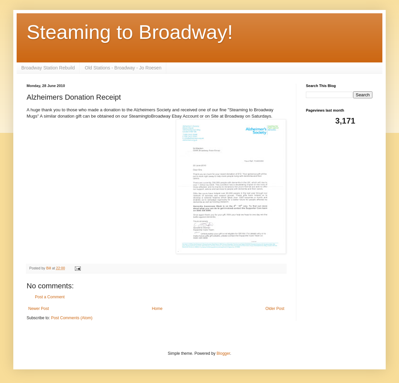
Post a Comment (50, 297)
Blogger (223, 353)
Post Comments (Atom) (71, 318)
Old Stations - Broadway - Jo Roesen (123, 67)
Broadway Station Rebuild (48, 67)
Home (157, 308)
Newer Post (38, 308)
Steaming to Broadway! (130, 32)
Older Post (274, 308)
